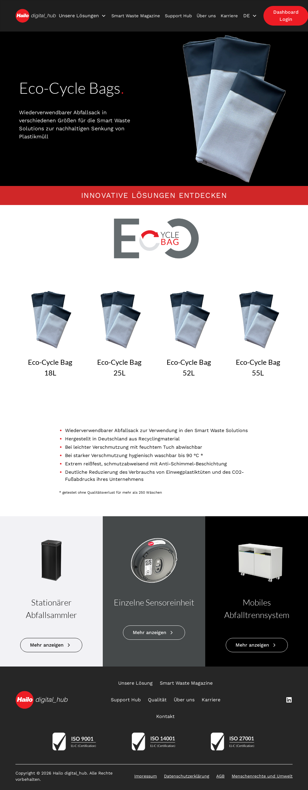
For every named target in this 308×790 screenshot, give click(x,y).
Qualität (157, 700)
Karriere (229, 15)
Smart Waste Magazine (135, 15)
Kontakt (165, 716)
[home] (35, 16)
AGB (220, 776)
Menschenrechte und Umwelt (262, 776)
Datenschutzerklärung (186, 776)
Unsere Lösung (135, 683)
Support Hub (178, 15)
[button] (82, 15)
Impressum (145, 776)
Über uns (206, 15)
